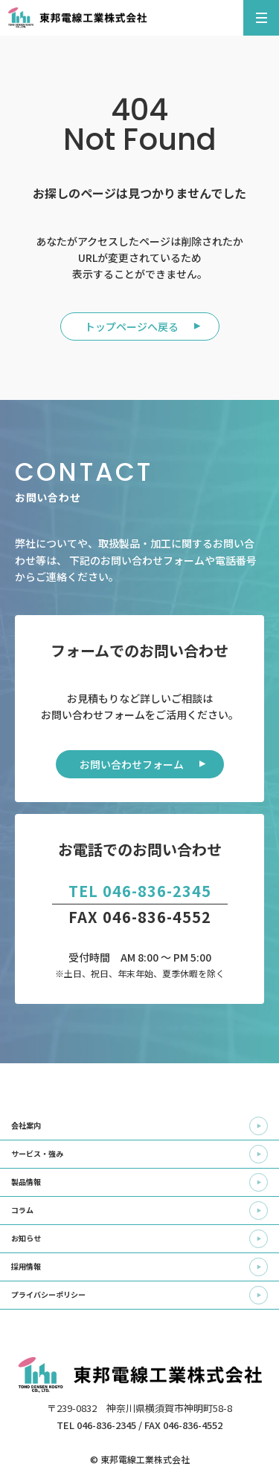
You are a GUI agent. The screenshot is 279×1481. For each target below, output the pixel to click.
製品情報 (26, 1181)
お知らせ (26, 1238)
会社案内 (26, 1125)
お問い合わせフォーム (132, 764)
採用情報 (26, 1266)
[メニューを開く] (261, 18)
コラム (22, 1209)
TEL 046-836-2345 (139, 891)
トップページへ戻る (132, 326)
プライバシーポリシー (48, 1294)
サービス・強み (37, 1153)
